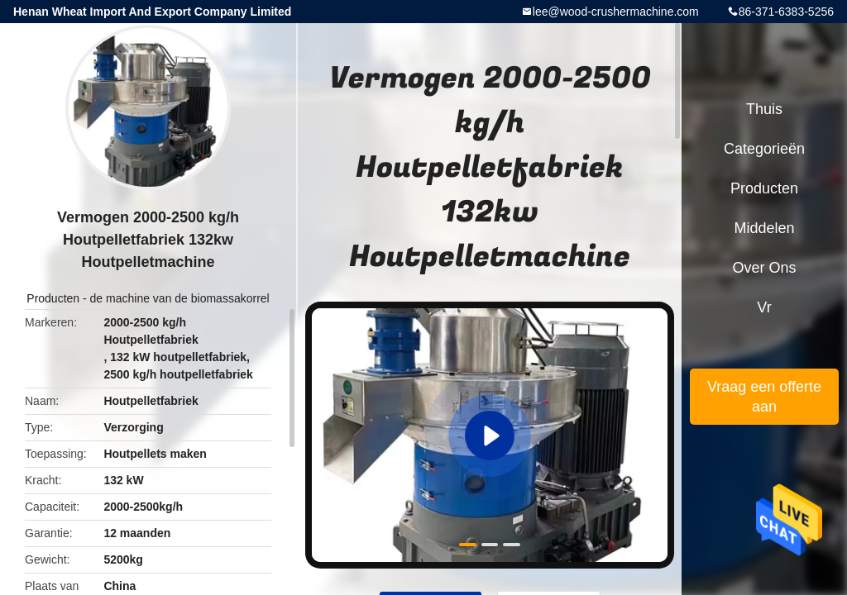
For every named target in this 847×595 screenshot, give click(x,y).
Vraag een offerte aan (764, 396)
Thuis (764, 109)
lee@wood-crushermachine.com (616, 11)
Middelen (764, 228)
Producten (52, 298)
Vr (764, 307)
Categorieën (764, 148)
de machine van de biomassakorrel (180, 298)
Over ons (764, 267)
